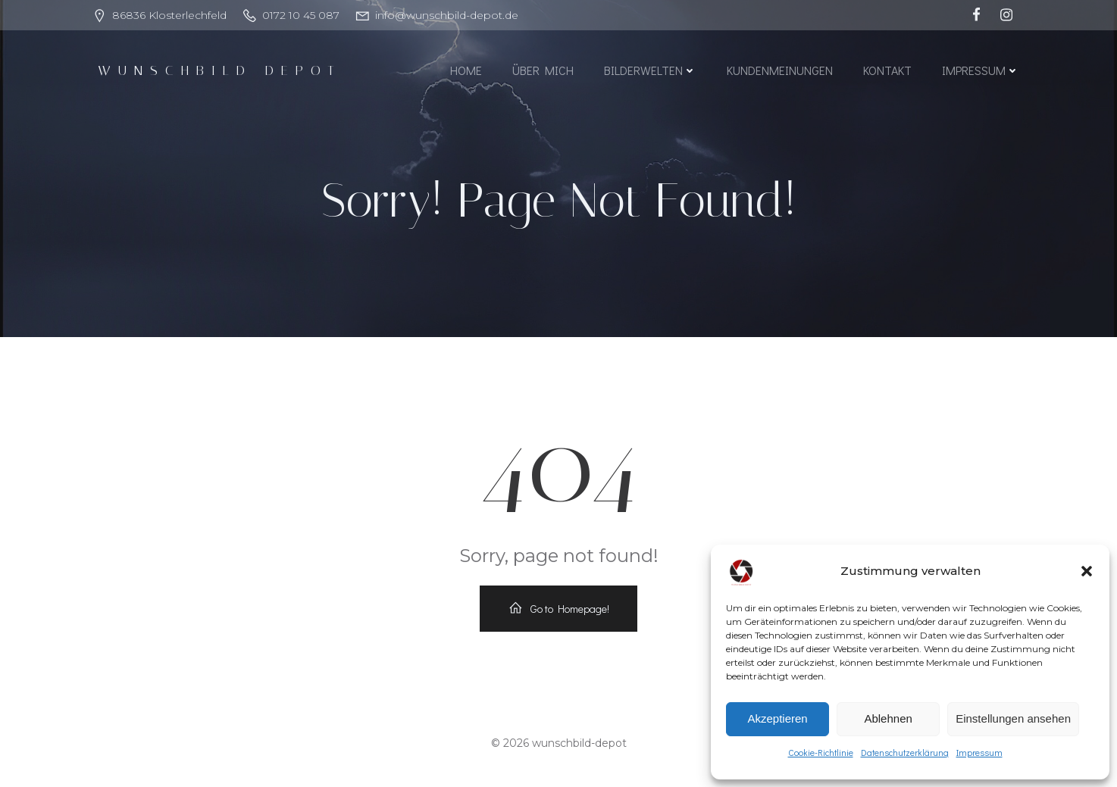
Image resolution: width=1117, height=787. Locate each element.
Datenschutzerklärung (905, 752)
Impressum (979, 752)
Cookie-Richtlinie (820, 752)
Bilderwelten (650, 70)
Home (466, 70)
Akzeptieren (777, 718)
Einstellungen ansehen (1013, 718)
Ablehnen (888, 718)
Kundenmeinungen (780, 70)
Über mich (543, 70)
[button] (1086, 571)
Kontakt (887, 70)
